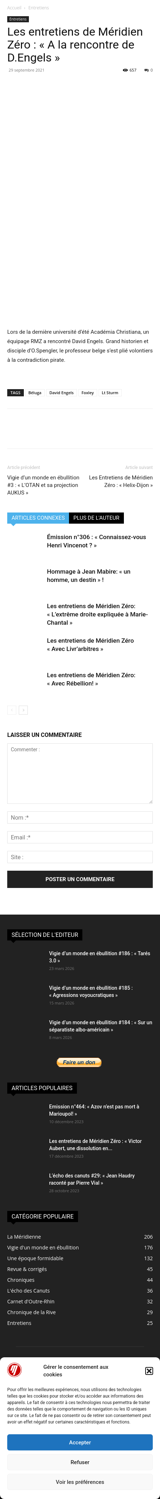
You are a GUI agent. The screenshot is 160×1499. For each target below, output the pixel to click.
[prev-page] (11, 710)
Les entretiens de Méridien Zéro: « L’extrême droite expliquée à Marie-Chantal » (97, 614)
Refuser (79, 1462)
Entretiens (39, 8)
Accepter (80, 1442)
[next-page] (23, 710)
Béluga (35, 392)
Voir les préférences (80, 1482)
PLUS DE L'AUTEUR (96, 518)
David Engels (61, 392)
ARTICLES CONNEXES (38, 518)
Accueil (14, 8)
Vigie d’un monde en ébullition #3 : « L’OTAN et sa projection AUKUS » (43, 485)
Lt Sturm (110, 392)
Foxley (88, 392)
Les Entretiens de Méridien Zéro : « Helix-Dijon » (121, 481)
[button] (149, 1371)
